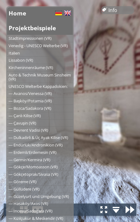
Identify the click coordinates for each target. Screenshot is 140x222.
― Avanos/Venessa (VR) (30, 93)
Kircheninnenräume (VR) (31, 67)
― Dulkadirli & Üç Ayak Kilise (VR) (38, 137)
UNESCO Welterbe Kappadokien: (38, 86)
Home (17, 13)
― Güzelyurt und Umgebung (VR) (39, 196)
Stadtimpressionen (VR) (30, 38)
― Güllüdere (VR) (24, 189)
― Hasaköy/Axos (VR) (28, 203)
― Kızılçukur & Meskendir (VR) (36, 218)
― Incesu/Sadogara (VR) (30, 211)
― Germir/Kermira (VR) (29, 159)
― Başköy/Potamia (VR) (30, 101)
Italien (14, 53)
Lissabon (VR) (21, 60)
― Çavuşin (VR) (22, 123)
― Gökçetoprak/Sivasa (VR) (33, 174)
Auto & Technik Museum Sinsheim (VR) (40, 77)
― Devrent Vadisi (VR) (28, 130)
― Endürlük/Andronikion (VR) (36, 145)
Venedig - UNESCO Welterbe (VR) (38, 45)
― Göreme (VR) (23, 181)
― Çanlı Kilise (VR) (25, 115)
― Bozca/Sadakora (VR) (30, 108)
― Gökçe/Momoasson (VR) (33, 167)
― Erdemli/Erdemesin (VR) (32, 152)
